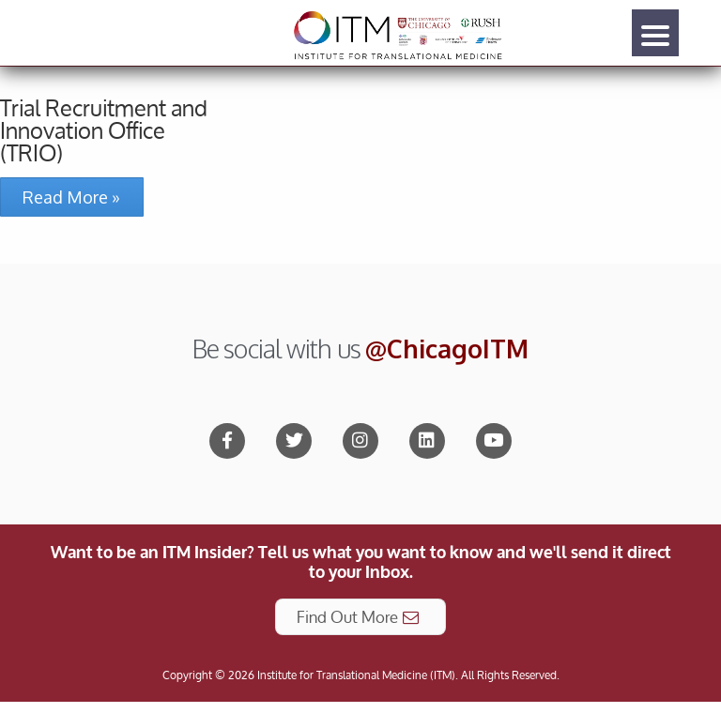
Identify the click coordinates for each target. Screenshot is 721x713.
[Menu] (655, 32)
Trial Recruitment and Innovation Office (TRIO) (103, 130)
